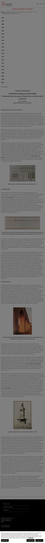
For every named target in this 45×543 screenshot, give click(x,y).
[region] (22, 537)
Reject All (39, 540)
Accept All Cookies (30, 540)
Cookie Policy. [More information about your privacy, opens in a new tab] (30, 537)
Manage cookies (5, 540)
